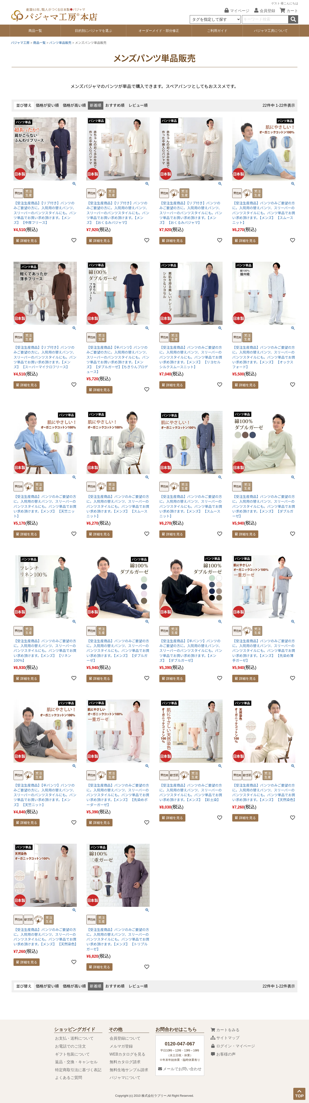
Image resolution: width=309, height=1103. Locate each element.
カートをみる (225, 1030)
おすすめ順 (115, 105)
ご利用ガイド (217, 31)
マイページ (235, 11)
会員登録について (125, 1038)
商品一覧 (35, 31)
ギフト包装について (72, 1054)
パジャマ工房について (271, 31)
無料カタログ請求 (125, 1062)
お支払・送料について (74, 1038)
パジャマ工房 (20, 43)
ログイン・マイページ (233, 1046)
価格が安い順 (47, 105)
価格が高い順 (74, 105)
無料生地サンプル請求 (129, 1070)
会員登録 (263, 11)
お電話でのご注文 (70, 1046)
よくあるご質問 (68, 1078)
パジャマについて (125, 1078)
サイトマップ (225, 1038)
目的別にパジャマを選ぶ (93, 31)
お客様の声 (223, 1054)
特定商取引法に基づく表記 (78, 1070)
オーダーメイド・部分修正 (159, 31)
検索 (293, 19)
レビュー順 (138, 105)
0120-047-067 (180, 1043)
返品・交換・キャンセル (76, 1062)
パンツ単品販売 (60, 43)
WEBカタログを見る (127, 1054)
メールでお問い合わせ (180, 1069)
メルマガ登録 (121, 1046)
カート (287, 11)
